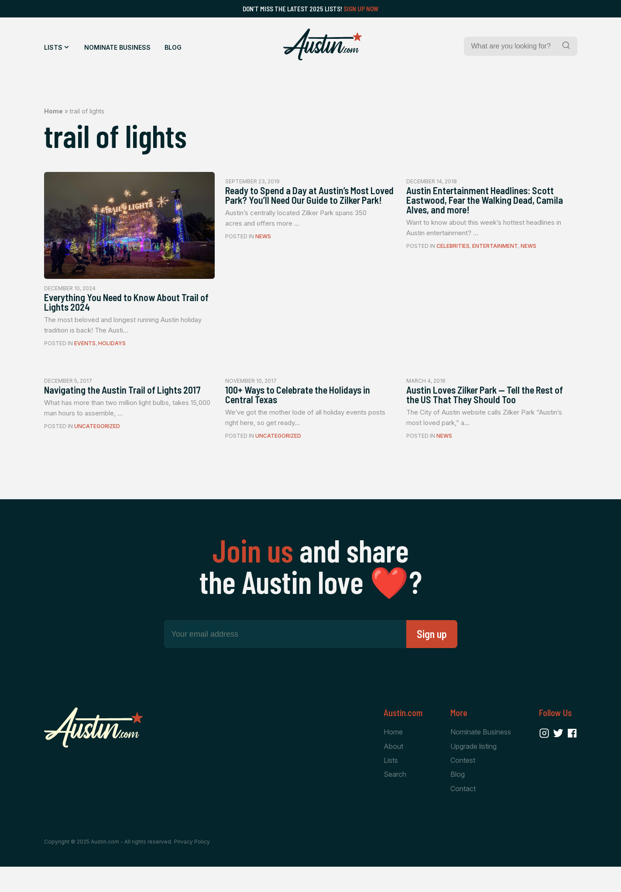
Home (53, 111)
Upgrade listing (473, 769)
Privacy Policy (192, 867)
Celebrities (453, 253)
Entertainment (495, 253)
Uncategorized (97, 446)
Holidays (112, 348)
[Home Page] (322, 44)
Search (395, 798)
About (393, 769)
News (263, 253)
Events (85, 348)
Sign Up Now (361, 9)
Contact (463, 813)
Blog (173, 47)
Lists (53, 47)
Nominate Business (117, 47)
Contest (462, 783)
